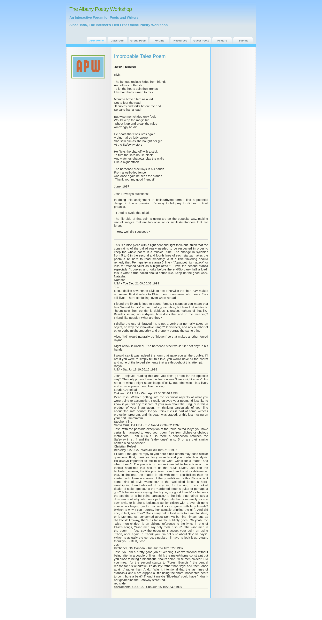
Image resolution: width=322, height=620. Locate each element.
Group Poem (138, 40)
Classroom (117, 40)
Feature (222, 40)
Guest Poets (201, 40)
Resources (180, 40)
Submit (243, 40)
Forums (159, 40)
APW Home (96, 40)
